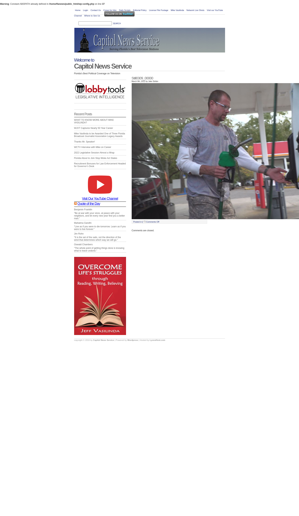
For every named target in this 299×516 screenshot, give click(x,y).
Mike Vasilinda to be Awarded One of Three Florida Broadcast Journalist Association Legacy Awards (99, 135)
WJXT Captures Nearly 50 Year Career (93, 128)
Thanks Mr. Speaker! (84, 141)
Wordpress (133, 340)
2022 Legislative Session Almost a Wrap (94, 152)
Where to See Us (92, 16)
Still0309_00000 (142, 78)
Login (85, 10)
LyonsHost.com (157, 340)
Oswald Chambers (83, 244)
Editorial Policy (140, 10)
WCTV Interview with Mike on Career (92, 147)
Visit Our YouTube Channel (100, 197)
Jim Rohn (79, 233)
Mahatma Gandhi (82, 223)
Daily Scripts (125, 10)
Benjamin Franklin (83, 209)
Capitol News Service (102, 66)
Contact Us (96, 10)
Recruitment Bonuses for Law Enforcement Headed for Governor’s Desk (100, 165)
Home (78, 10)
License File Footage (158, 10)
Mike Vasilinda (177, 10)
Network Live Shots (195, 10)
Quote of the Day (89, 204)
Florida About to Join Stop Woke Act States (95, 158)
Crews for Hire (109, 10)
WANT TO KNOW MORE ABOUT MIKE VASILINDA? (94, 121)
